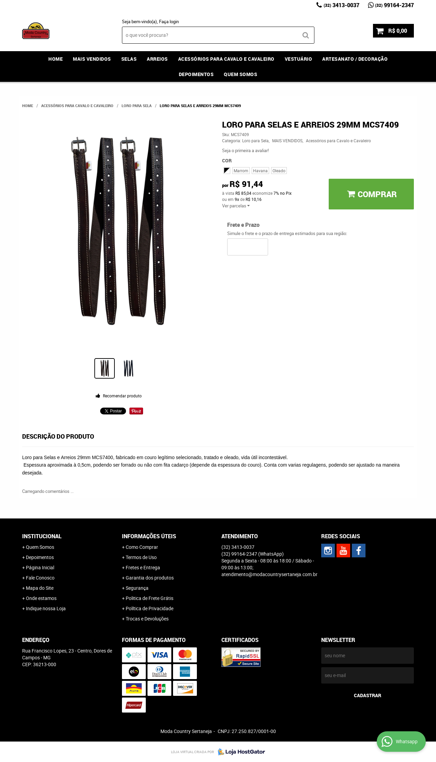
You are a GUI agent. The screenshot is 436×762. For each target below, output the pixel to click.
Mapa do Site (39, 588)
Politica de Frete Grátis (149, 598)
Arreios (157, 59)
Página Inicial (40, 567)
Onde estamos (41, 598)
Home (55, 59)
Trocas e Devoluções (147, 618)
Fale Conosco (40, 577)
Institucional (42, 536)
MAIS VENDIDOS (92, 59)
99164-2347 (394, 5)
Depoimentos (196, 74)
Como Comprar (142, 547)
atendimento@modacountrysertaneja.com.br (269, 574)
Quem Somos (240, 74)
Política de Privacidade (149, 608)
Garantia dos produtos (150, 577)
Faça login (169, 21)
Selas (129, 59)
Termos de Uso (141, 557)
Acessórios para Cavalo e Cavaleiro (226, 59)
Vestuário (298, 59)
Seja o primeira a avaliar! (245, 150)
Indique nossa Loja (46, 608)
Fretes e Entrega (143, 567)
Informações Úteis (149, 536)
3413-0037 (341, 5)
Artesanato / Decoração (355, 59)
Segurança (137, 588)
